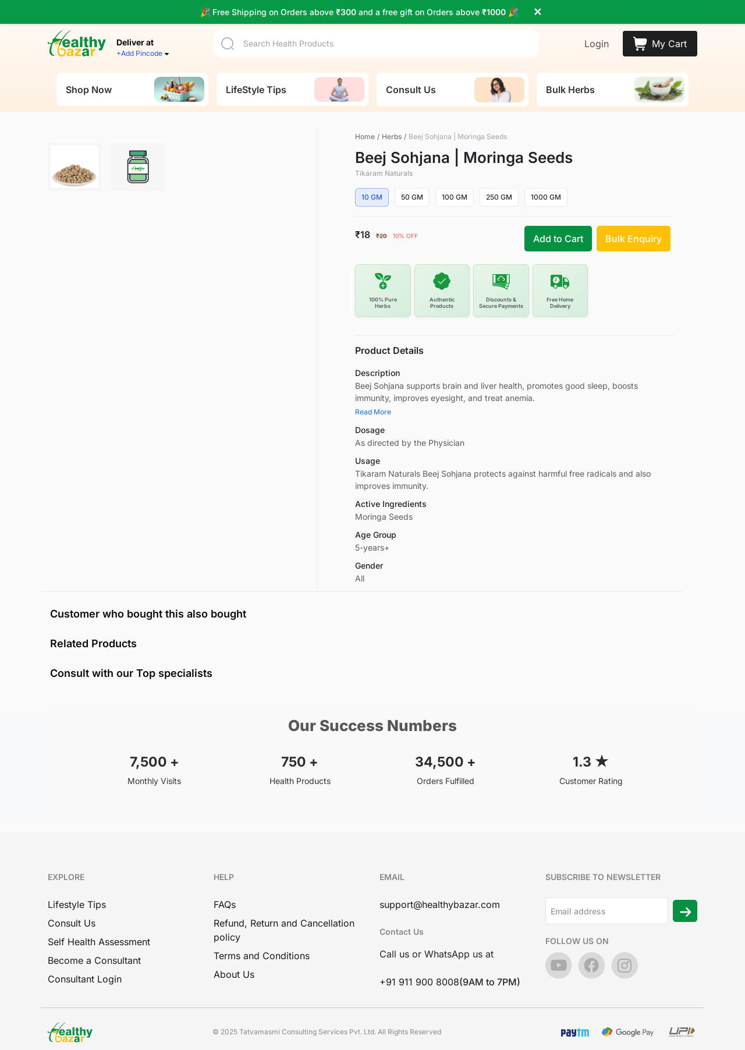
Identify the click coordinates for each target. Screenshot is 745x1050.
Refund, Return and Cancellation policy (284, 923)
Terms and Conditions (262, 949)
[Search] (376, 36)
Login (596, 36)
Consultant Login (85, 972)
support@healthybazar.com (439, 897)
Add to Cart (558, 231)
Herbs (392, 129)
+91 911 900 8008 (419, 975)
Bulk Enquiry (633, 231)
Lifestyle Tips (77, 897)
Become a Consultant (94, 953)
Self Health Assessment (99, 935)
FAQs (225, 897)
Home (365, 129)
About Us (234, 967)
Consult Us (71, 916)
